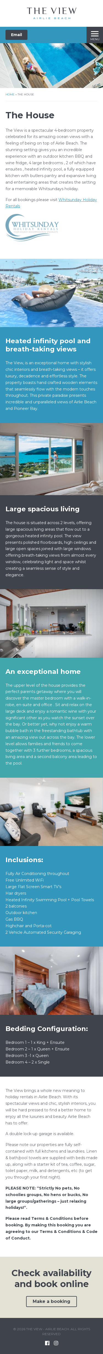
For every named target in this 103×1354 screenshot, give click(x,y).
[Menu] (95, 35)
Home (10, 94)
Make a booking (51, 1301)
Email (16, 34)
